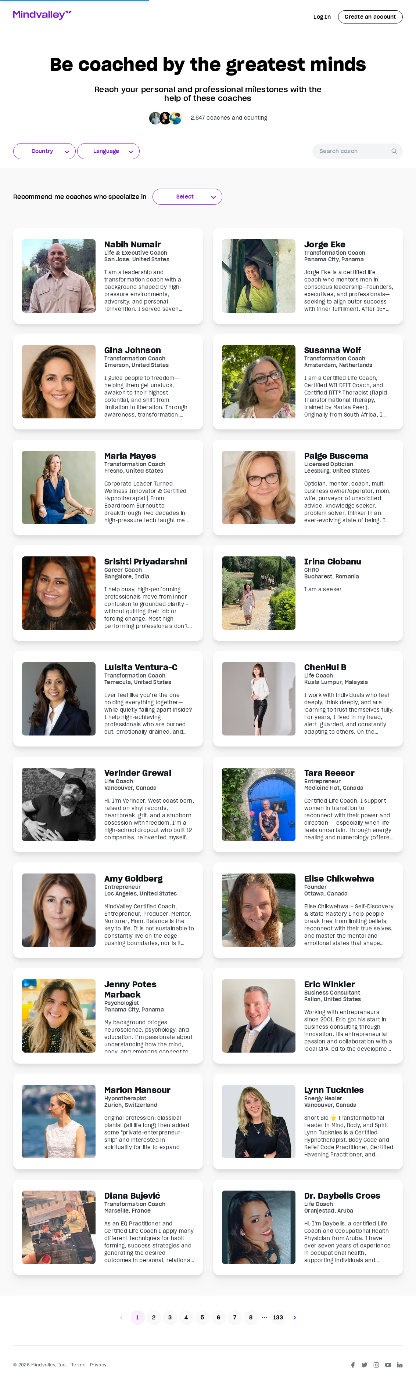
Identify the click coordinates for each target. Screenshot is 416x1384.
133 (278, 1317)
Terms (78, 1364)
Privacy (98, 1364)
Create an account (370, 17)
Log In (322, 17)
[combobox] (44, 151)
